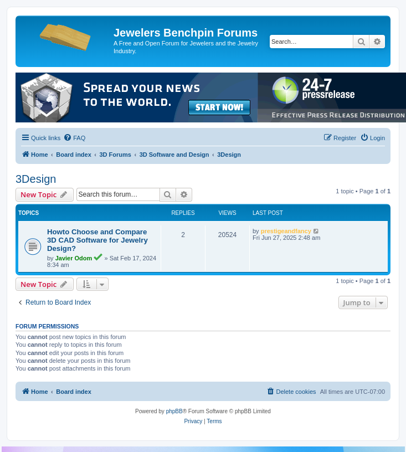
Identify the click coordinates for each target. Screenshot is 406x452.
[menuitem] (74, 138)
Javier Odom (73, 258)
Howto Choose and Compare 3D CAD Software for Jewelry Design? (97, 240)
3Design (36, 179)
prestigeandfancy (286, 231)
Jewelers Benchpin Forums (186, 33)
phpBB (174, 411)
